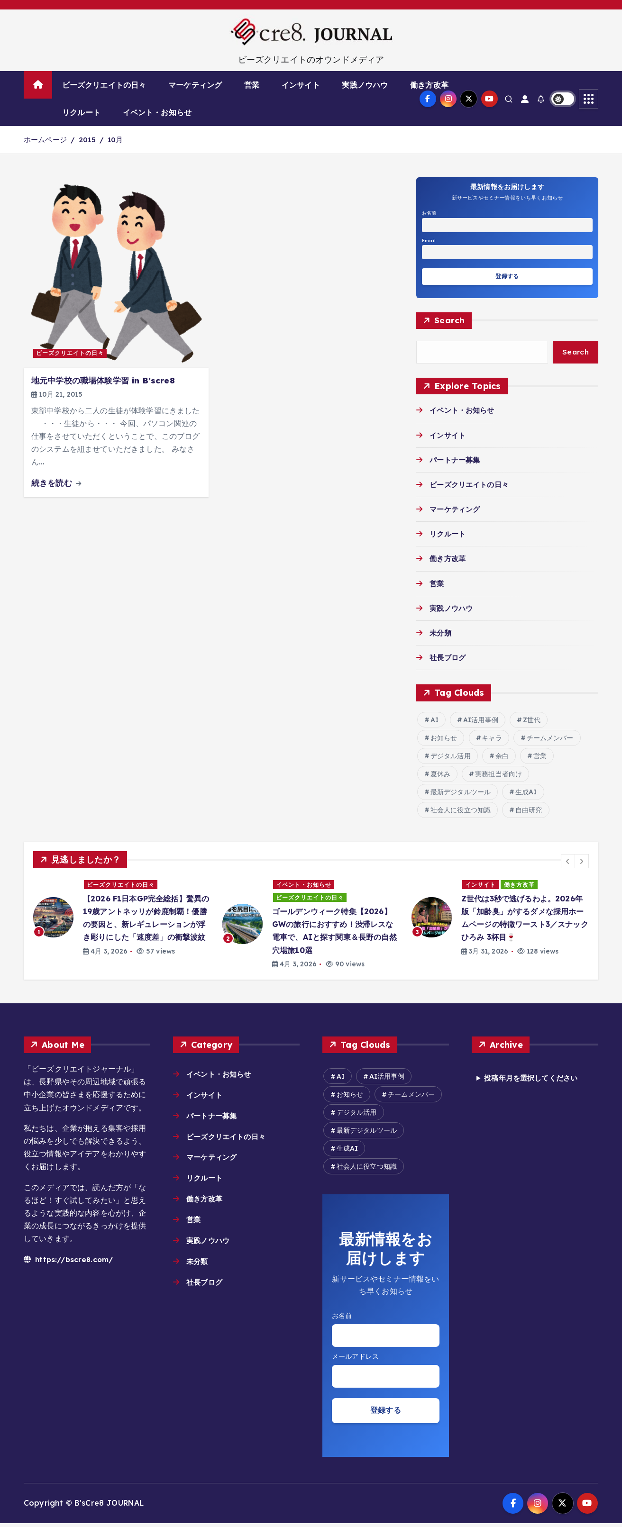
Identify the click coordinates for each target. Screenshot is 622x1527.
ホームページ (45, 139)
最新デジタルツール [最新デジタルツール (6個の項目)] (460, 793)
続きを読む (56, 483)
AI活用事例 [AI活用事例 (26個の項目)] (480, 721)
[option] (122, 919)
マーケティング (195, 85)
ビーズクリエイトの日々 (104, 85)
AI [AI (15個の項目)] (434, 721)
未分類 (441, 634)
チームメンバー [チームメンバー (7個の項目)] (550, 739)
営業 (251, 85)
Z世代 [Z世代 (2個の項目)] (531, 721)
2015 (87, 139)
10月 (115, 139)
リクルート (81, 112)
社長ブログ (449, 659)
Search (450, 320)
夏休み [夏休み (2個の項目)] (440, 775)
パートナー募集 (456, 461)
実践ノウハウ (365, 85)
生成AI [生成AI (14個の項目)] (526, 793)
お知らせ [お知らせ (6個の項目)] (443, 739)
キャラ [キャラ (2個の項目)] (492, 739)
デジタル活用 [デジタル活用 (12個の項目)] (450, 757)
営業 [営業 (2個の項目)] (540, 757)
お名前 (429, 213)
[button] (568, 862)
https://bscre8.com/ (70, 1260)
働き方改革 (429, 85)
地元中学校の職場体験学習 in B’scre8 (103, 380)
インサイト (301, 85)
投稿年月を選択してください (534, 1079)
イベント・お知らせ (157, 112)
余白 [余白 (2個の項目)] (502, 757)
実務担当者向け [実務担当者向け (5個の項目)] (498, 775)
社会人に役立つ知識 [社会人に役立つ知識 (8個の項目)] (460, 811)
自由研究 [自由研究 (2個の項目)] (528, 811)
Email (429, 240)
